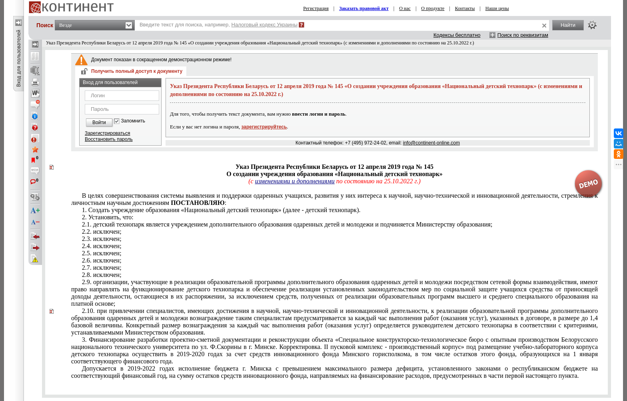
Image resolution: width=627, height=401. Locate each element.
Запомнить (133, 121)
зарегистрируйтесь (264, 127)
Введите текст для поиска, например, (219, 25)
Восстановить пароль (109, 139)
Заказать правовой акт (364, 8)
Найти (568, 25)
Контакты (465, 8)
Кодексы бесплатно (457, 35)
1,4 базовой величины (334, 321)
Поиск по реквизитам (522, 35)
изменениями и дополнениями (295, 181)
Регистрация (316, 8)
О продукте (432, 8)
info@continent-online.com (431, 143)
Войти (99, 122)
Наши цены (497, 8)
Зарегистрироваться (107, 133)
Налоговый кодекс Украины (265, 25)
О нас (405, 8)
